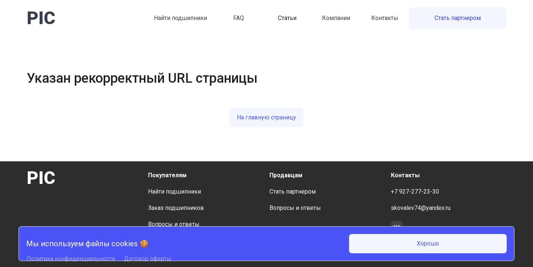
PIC (41, 18)
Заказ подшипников (176, 207)
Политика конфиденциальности (71, 258)
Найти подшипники (180, 18)
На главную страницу (266, 117)
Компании (336, 18)
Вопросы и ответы (174, 224)
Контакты (384, 18)
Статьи (287, 18)
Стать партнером (458, 18)
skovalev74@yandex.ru (420, 207)
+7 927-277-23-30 (415, 191)
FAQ (238, 18)
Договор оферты (147, 258)
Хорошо (428, 243)
